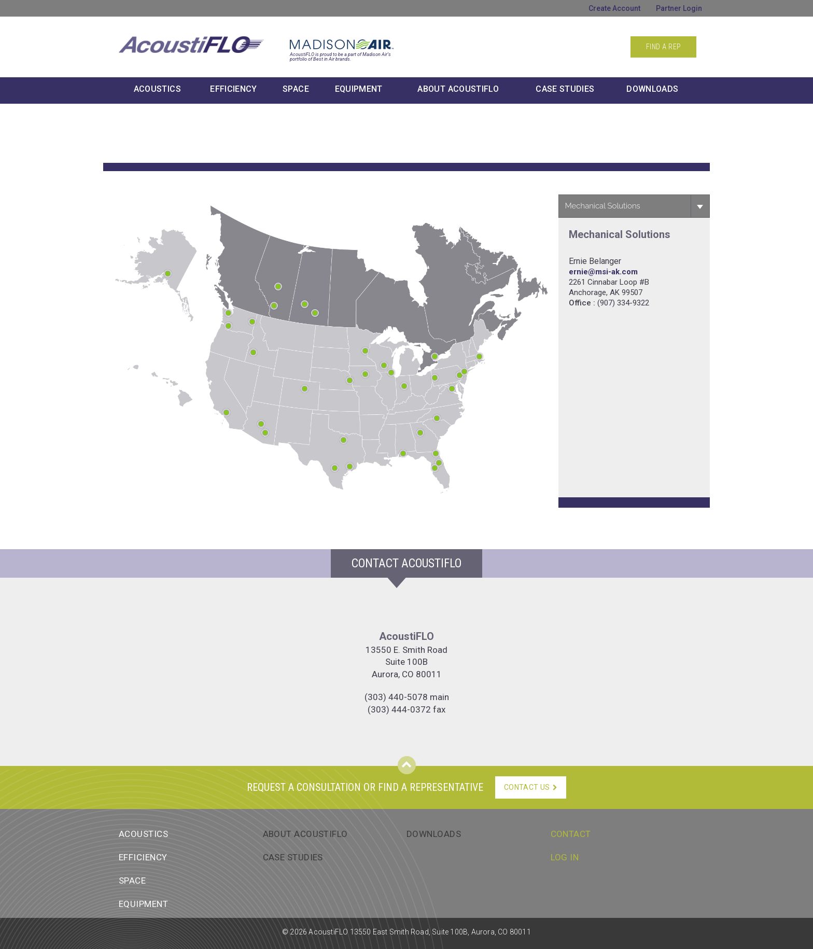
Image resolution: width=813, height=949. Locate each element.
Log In (565, 857)
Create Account (614, 8)
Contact (571, 834)
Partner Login (679, 8)
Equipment (359, 89)
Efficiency (233, 89)
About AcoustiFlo (305, 834)
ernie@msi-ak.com (603, 271)
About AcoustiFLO (458, 89)
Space (296, 89)
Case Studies (565, 89)
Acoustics (157, 89)
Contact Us (530, 787)
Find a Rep (663, 47)
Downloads (652, 89)
